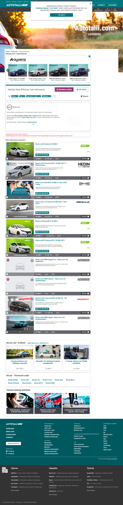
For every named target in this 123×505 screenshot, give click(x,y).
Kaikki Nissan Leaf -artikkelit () (38, 343)
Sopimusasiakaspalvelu (51, 453)
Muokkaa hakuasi (42, 8)
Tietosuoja (77, 451)
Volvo (105, 447)
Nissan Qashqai (19, 115)
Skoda (105, 441)
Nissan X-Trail (37, 115)
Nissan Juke (27, 115)
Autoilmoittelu (48, 445)
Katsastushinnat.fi (79, 428)
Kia (104, 432)
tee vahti (54, 8)
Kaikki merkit (107, 450)
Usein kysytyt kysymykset (81, 446)
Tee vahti (61, 15)
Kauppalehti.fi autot (80, 438)
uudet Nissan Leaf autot (29, 117)
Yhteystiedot (77, 453)
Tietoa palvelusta (79, 444)
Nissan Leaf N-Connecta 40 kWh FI (46, 144)
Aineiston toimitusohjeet (51, 449)
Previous (8, 70)
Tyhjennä (84, 96)
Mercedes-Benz (108, 434)
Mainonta (47, 447)
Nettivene (20, 1)
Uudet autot (10, 431)
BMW (104, 428)
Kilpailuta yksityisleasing (51, 434)
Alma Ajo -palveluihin (112, 458)
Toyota (105, 443)
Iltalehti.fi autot (78, 436)
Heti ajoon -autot (49, 430)
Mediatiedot (47, 443)
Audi (104, 426)
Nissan (105, 437)
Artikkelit (9, 437)
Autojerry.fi (77, 426)
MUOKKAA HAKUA (64, 89)
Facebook (11, 451)
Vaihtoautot (10, 428)
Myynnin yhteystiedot (50, 451)
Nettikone (26, 1)
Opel (104, 439)
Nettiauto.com (78, 430)
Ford (104, 430)
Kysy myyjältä (42, 155)
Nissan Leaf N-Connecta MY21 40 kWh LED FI (50, 240)
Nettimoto (14, 1)
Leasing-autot (11, 434)
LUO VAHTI (81, 89)
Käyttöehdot (77, 449)
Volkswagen (106, 445)
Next (88, 70)
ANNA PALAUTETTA (13, 443)
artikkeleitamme (32, 122)
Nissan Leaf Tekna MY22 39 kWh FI (46, 221)
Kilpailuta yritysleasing (51, 437)
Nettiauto (8, 1)
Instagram (11, 453)
